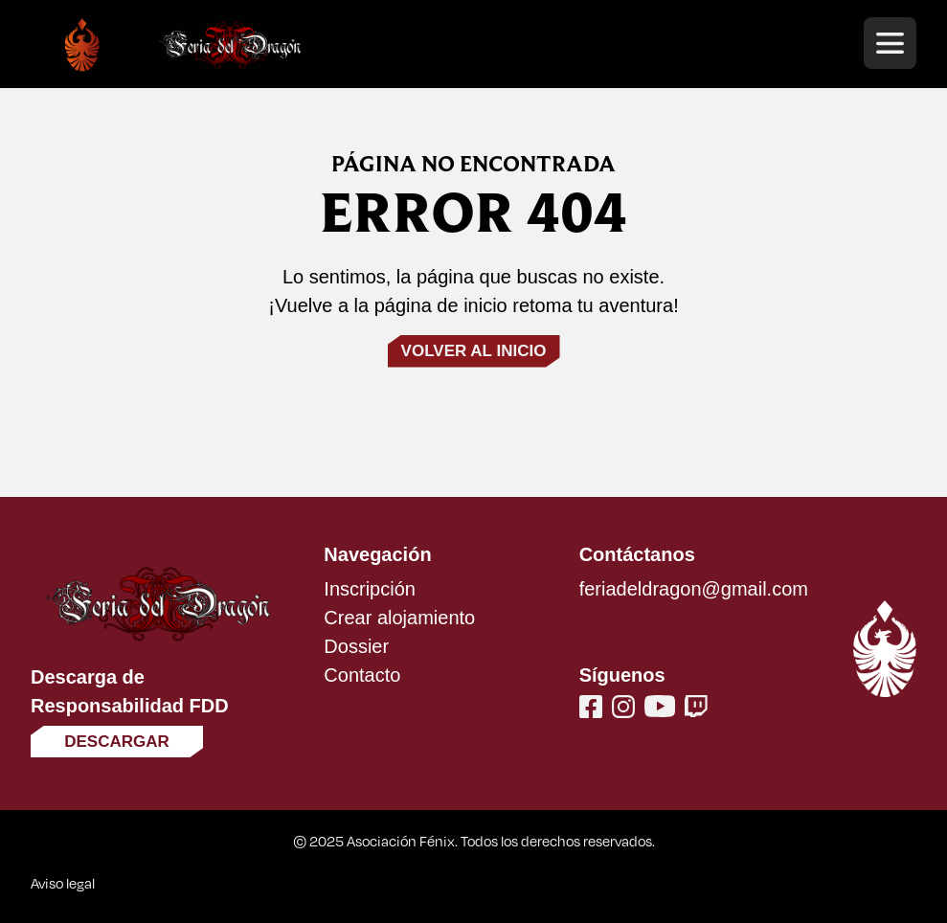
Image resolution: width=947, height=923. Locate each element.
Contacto (362, 675)
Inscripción (370, 588)
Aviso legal (63, 882)
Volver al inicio (474, 351)
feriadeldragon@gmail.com (693, 588)
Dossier (356, 646)
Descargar (116, 741)
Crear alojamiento (399, 617)
